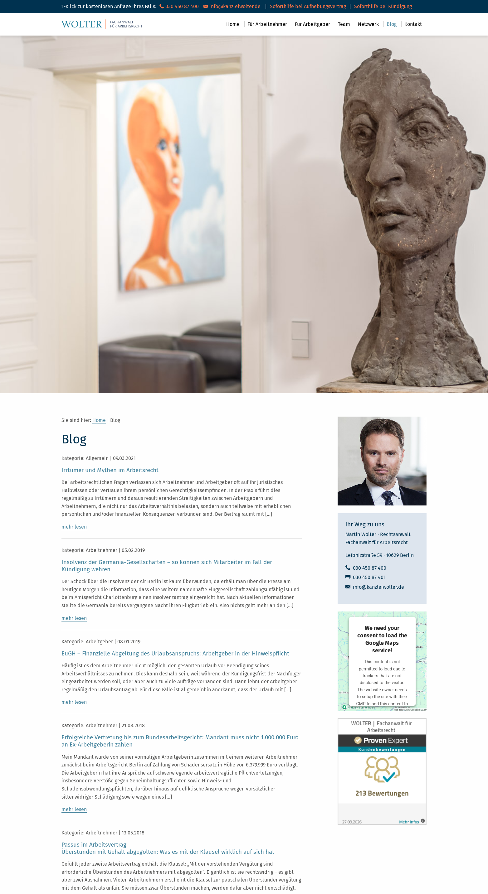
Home (99, 420)
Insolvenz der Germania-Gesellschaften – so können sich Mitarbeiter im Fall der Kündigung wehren (166, 566)
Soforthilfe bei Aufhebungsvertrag (308, 6)
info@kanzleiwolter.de (378, 587)
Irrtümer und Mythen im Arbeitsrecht (110, 470)
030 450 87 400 (369, 568)
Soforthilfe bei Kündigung (383, 6)
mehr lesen (74, 527)
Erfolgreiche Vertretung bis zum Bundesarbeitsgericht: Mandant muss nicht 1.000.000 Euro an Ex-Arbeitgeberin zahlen (180, 741)
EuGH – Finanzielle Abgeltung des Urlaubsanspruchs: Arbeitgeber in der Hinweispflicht (175, 653)
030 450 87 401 (369, 577)
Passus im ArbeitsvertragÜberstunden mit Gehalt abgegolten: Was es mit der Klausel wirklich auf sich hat (167, 848)
